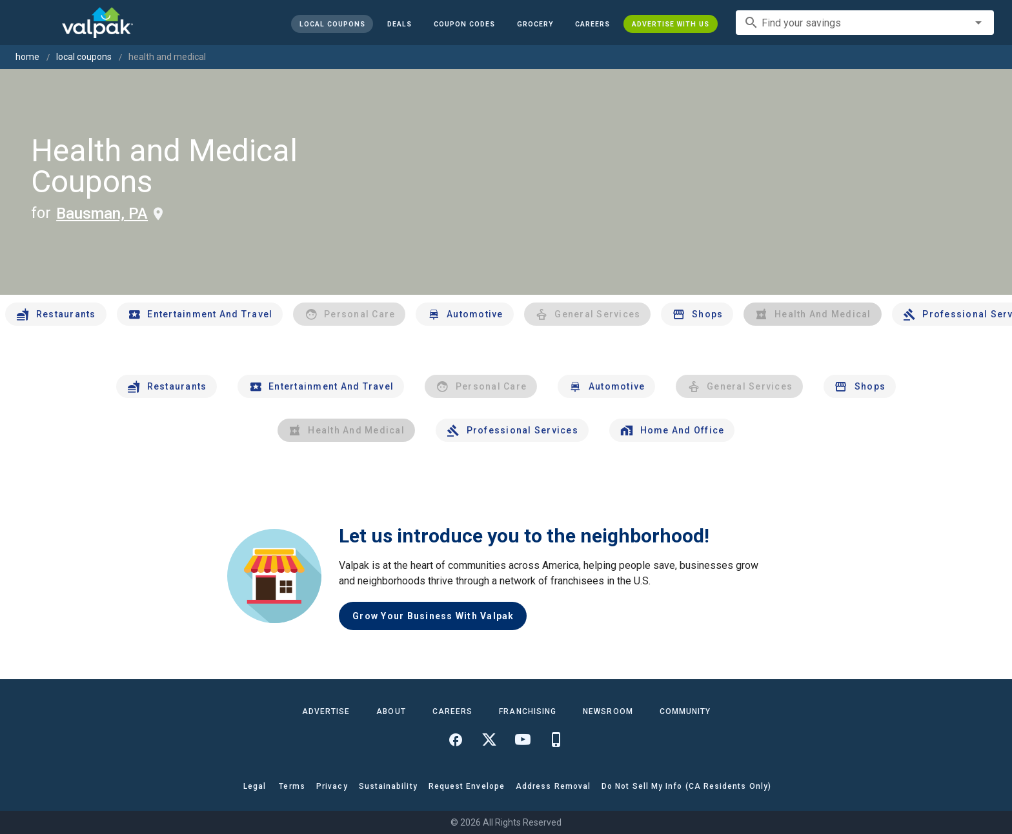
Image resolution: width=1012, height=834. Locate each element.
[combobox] (865, 22)
